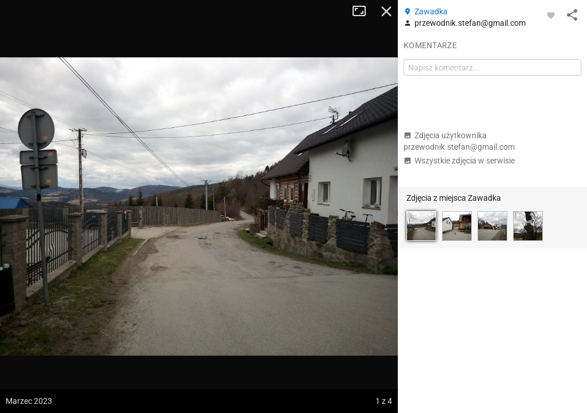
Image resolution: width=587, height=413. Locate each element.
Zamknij (386, 11)
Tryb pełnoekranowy (363, 11)
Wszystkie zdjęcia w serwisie (459, 160)
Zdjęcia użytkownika (459, 141)
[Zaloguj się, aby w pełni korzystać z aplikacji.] (551, 15)
